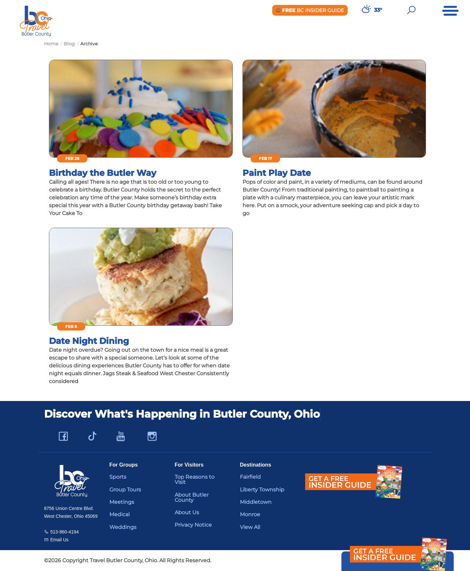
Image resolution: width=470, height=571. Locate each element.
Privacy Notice (193, 525)
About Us (187, 512)
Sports (117, 477)
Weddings (122, 527)
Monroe (250, 514)
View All (250, 527)
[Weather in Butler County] (365, 10)
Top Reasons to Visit (194, 479)
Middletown (256, 502)
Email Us (59, 539)
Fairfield (250, 477)
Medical (119, 514)
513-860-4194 (64, 531)
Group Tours (125, 489)
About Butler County (192, 497)
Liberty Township (262, 489)
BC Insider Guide (310, 10)
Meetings (121, 502)
